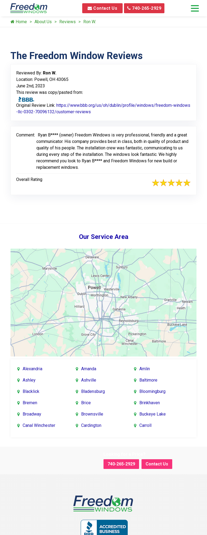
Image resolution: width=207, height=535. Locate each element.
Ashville (88, 380)
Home (19, 21)
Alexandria (32, 368)
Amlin (144, 368)
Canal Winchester (39, 425)
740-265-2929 (144, 8)
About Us (43, 21)
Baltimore (148, 380)
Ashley (29, 380)
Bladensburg (93, 391)
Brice (86, 402)
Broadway (32, 414)
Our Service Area (103, 237)
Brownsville (92, 414)
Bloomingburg (152, 391)
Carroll (145, 425)
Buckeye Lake (152, 414)
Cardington (91, 425)
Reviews (67, 21)
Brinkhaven (149, 402)
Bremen (30, 402)
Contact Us (102, 8)
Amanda (88, 368)
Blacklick (31, 391)
